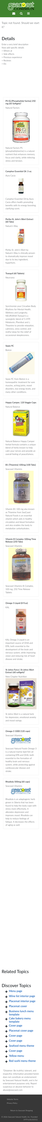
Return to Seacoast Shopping (21, 1110)
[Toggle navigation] (28, 13)
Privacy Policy (12, 1103)
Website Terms (12, 1099)
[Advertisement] (21, 895)
